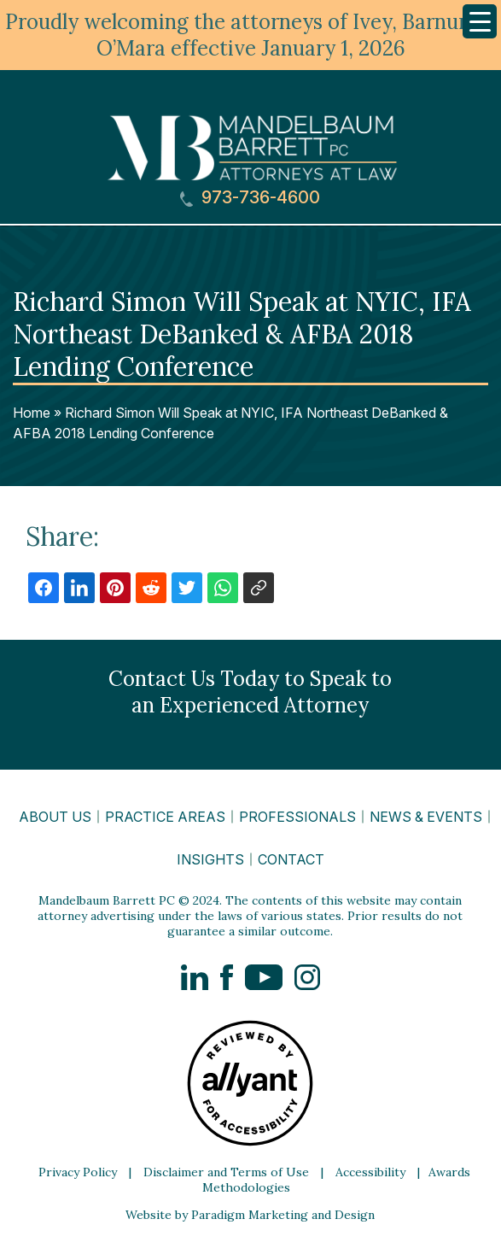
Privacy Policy (77, 1172)
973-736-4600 (250, 198)
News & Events (426, 816)
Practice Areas (165, 816)
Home (31, 412)
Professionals (297, 816)
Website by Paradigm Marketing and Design (250, 1214)
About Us (55, 816)
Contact (291, 859)
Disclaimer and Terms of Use (226, 1172)
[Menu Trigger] (480, 21)
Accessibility (370, 1172)
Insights (210, 859)
